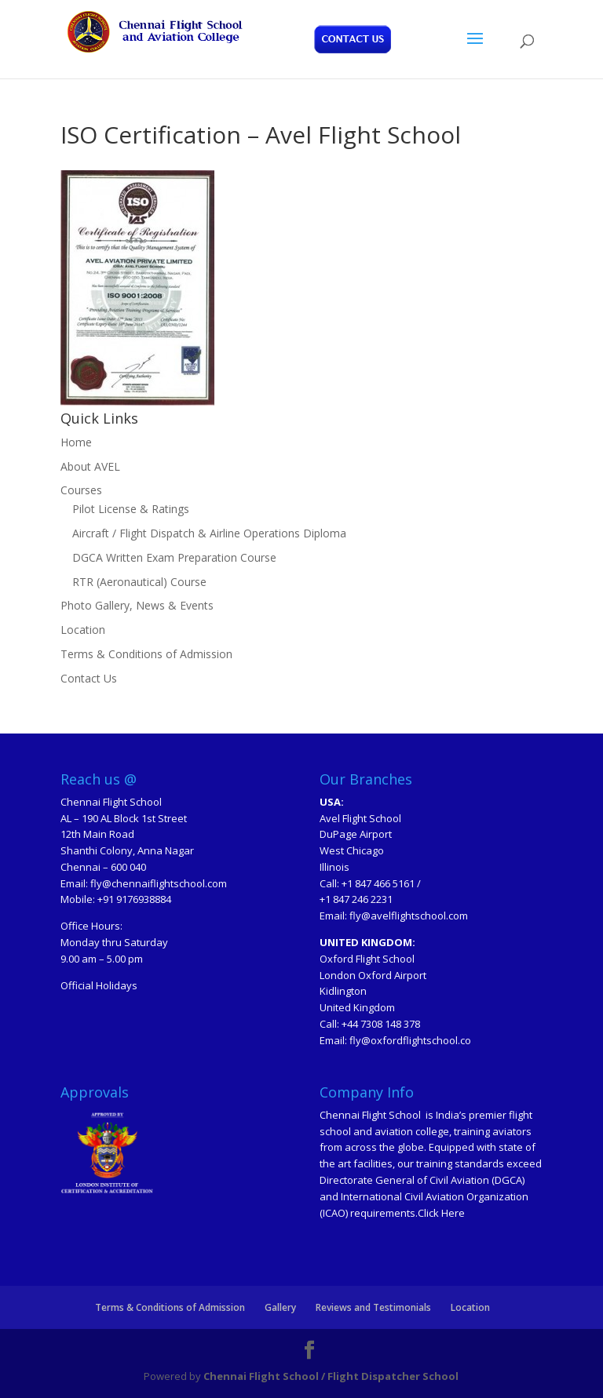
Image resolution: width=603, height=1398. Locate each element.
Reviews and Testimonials (373, 1307)
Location (82, 629)
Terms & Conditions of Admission (146, 653)
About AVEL (90, 466)
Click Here (441, 1213)
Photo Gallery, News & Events (137, 605)
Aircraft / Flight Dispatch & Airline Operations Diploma (209, 533)
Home (76, 442)
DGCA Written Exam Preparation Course (174, 557)
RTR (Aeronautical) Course (139, 581)
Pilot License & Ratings (130, 508)
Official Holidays (98, 985)
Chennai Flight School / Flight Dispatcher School (331, 1376)
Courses (81, 489)
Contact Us (88, 678)
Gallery (280, 1307)
